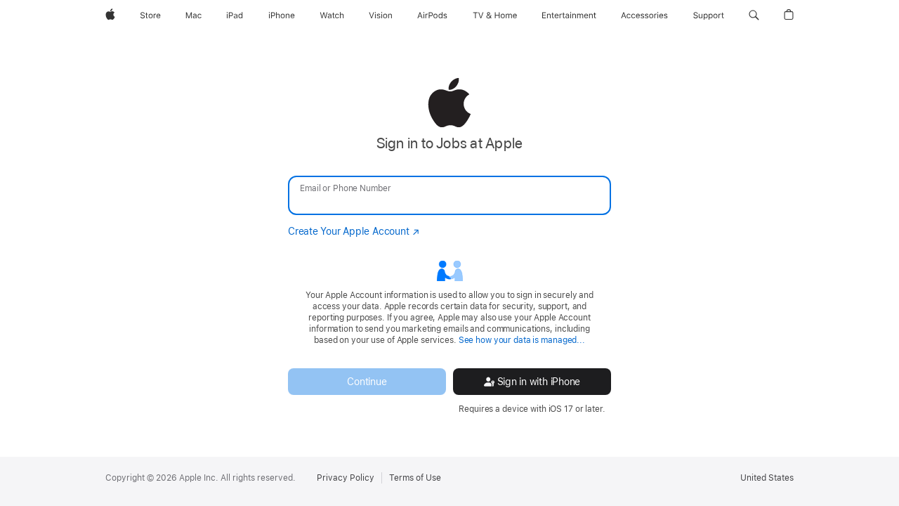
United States (767, 478)
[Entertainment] (569, 15)
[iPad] (235, 15)
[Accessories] (644, 15)
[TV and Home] (494, 15)
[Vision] (380, 15)
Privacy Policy (345, 478)
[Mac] (193, 15)
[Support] (709, 15)
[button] (754, 15)
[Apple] (110, 15)
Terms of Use (415, 478)
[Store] (150, 15)
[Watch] (332, 15)
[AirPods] (432, 15)
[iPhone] (282, 15)
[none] (449, 246)
